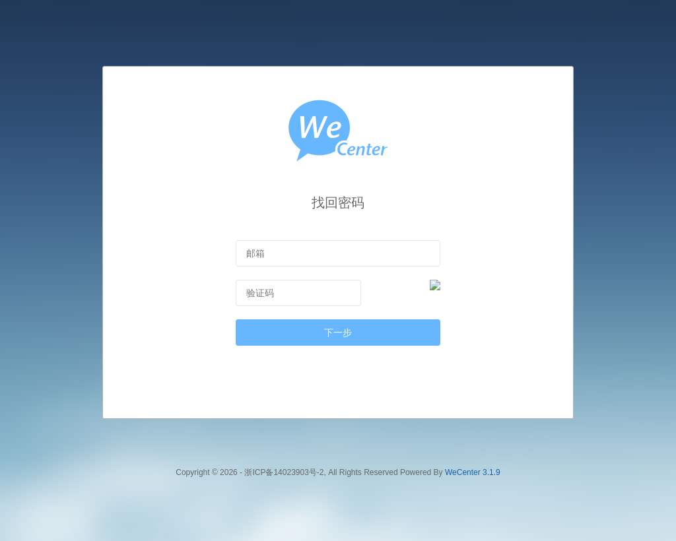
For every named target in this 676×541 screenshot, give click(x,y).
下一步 (338, 332)
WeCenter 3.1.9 (472, 472)
